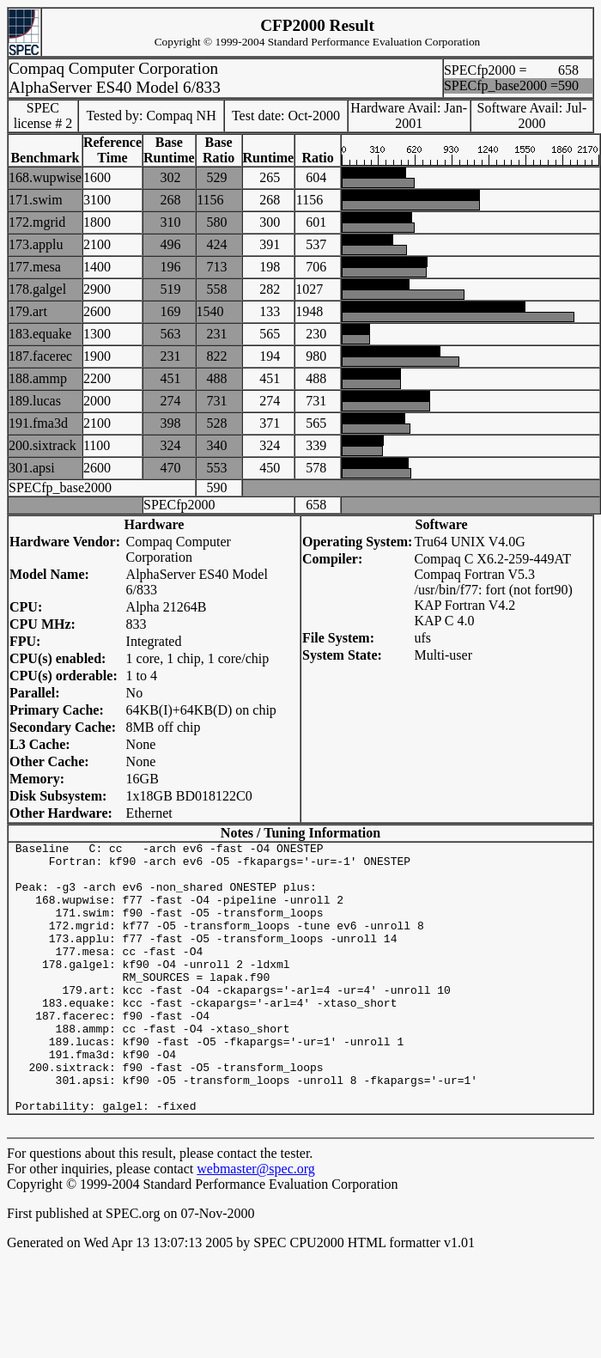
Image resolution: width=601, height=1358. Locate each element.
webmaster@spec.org (256, 1222)
